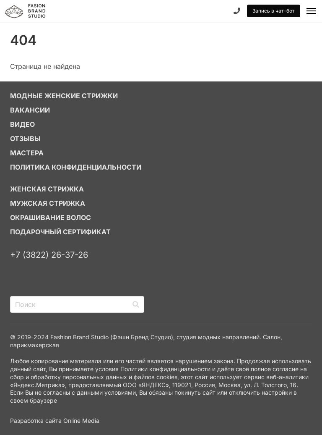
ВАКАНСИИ (30, 110)
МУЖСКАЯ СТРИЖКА (47, 203)
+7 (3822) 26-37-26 (49, 255)
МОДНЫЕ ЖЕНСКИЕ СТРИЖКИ (64, 96)
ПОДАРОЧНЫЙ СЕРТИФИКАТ (60, 232)
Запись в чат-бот (273, 11)
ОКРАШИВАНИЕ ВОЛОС (50, 217)
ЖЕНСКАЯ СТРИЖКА (47, 189)
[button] (311, 11)
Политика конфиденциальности (75, 167)
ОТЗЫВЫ (25, 138)
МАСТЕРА (27, 153)
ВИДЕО (22, 124)
